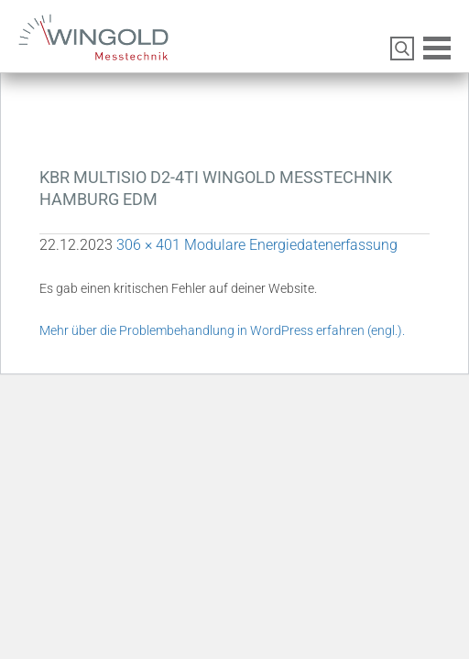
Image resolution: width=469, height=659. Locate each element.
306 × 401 (148, 245)
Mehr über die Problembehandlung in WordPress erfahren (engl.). (222, 330)
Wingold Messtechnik (116, 44)
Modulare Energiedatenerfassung (291, 245)
